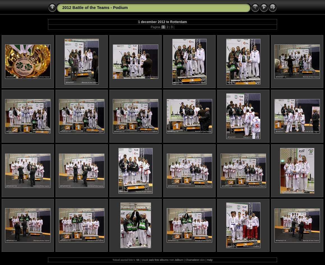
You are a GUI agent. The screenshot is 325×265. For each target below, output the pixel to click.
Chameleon (192, 259)
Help (209, 259)
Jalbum (179, 259)
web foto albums (159, 259)
